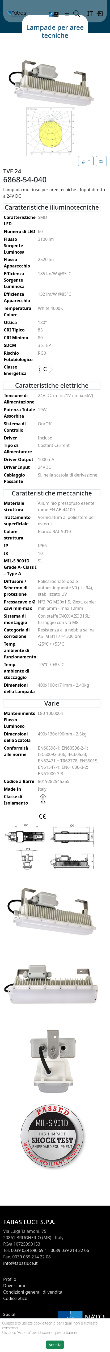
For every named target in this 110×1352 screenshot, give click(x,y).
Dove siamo (15, 1286)
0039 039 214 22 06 (70, 1250)
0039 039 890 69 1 (29, 1250)
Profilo (9, 1279)
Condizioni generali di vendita (32, 1292)
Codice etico (15, 1298)
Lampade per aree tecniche (55, 31)
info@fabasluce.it (20, 1263)
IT (90, 13)
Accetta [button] (55, 1344)
